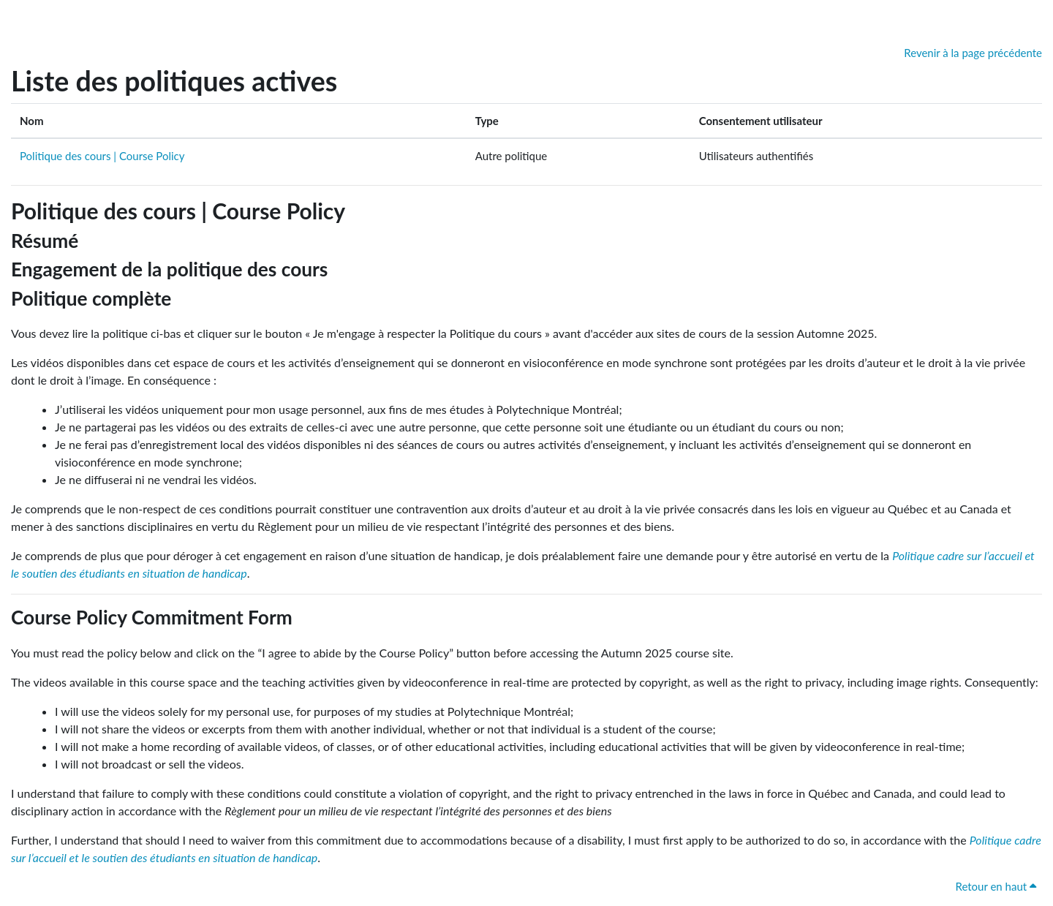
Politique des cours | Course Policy (102, 155)
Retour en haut (995, 886)
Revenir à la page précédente (973, 52)
